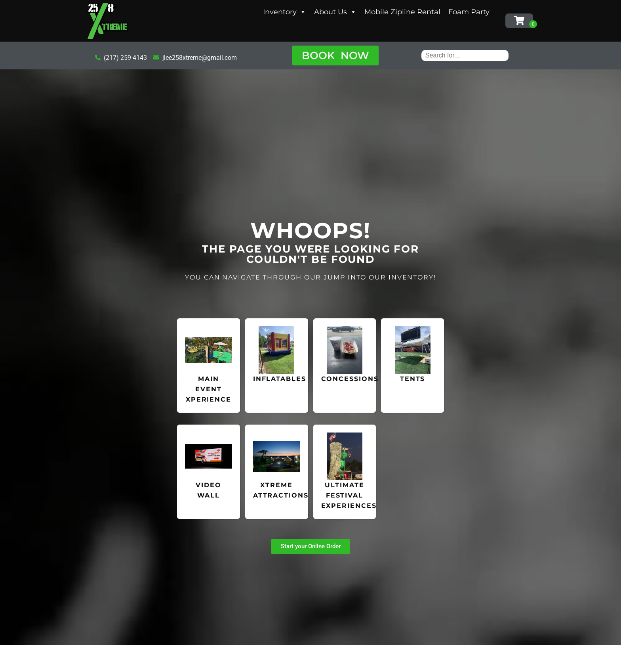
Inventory (284, 12)
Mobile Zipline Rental (402, 12)
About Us (335, 12)
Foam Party (469, 12)
